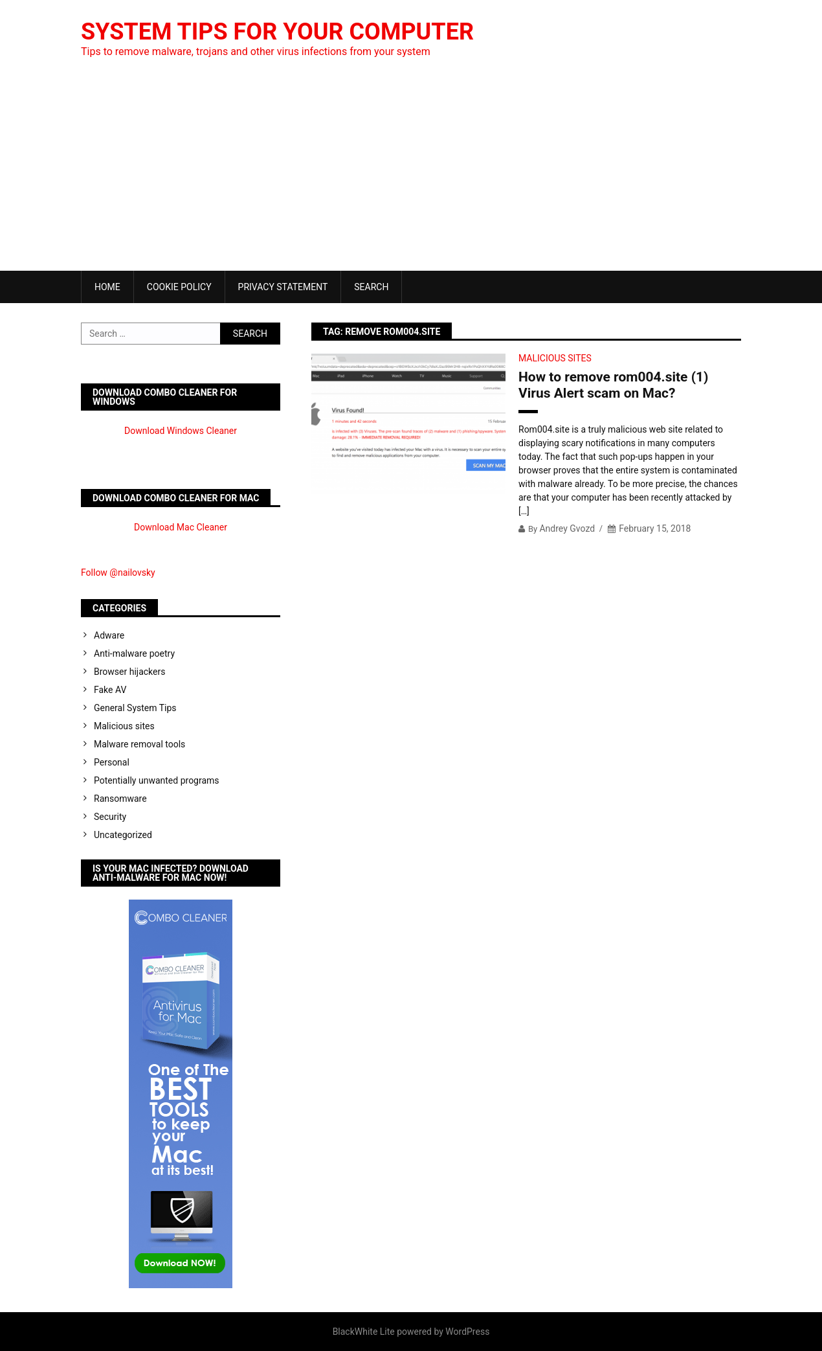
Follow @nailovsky (118, 572)
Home (107, 287)
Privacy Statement (283, 287)
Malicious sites (555, 358)
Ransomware (120, 798)
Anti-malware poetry (134, 653)
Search (371, 287)
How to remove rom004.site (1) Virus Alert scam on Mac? (613, 385)
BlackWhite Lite (364, 1331)
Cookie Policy (179, 287)
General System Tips (135, 708)
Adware (109, 635)
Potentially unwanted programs (156, 780)
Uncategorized (123, 835)
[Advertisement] (411, 173)
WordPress (467, 1331)
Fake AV (110, 690)
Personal (111, 762)
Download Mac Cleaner (180, 527)
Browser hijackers (129, 671)
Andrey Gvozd (567, 528)
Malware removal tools (139, 744)
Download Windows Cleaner (180, 431)
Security (110, 817)
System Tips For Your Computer (277, 31)
